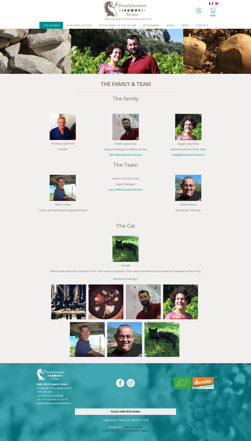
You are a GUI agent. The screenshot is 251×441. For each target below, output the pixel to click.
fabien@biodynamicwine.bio (125, 154)
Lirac (115, 19)
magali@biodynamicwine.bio (188, 154)
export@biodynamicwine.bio (125, 189)
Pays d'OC (146, 19)
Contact (202, 25)
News (185, 25)
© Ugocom (115, 427)
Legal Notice (110, 420)
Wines (170, 25)
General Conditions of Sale (134, 420)
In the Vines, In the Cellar (117, 25)
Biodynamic (151, 25)
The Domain (51, 25)
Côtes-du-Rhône (129, 19)
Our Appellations (79, 25)
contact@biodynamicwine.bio (54, 403)
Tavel (107, 19)
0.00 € (213, 15)
